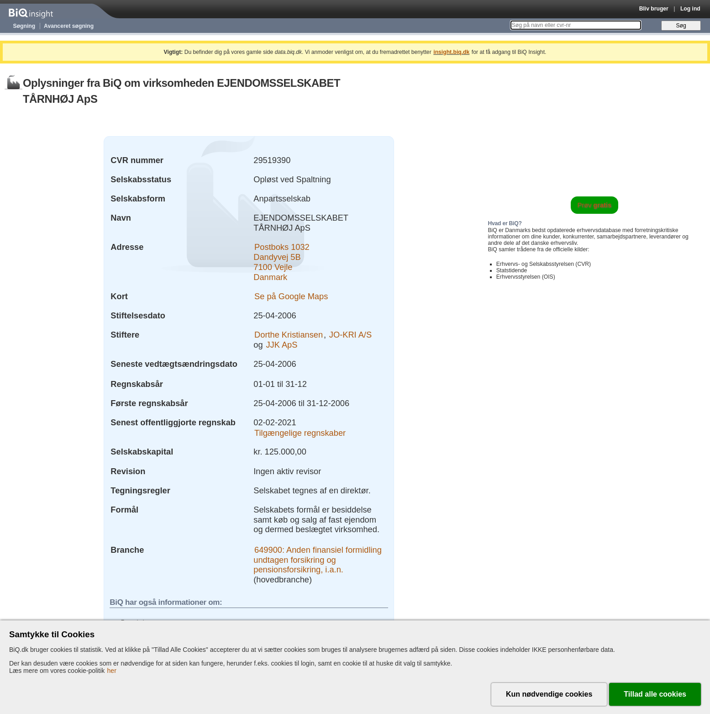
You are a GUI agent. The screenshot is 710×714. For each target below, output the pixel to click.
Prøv (594, 205)
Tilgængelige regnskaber (300, 432)
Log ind (690, 8)
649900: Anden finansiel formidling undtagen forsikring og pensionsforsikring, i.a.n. (317, 560)
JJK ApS (281, 344)
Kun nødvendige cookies (549, 694)
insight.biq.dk (451, 52)
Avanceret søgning (69, 26)
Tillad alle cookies (655, 694)
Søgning (24, 26)
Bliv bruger (653, 8)
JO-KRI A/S (350, 334)
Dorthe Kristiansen (288, 334)
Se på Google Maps (291, 296)
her (111, 670)
